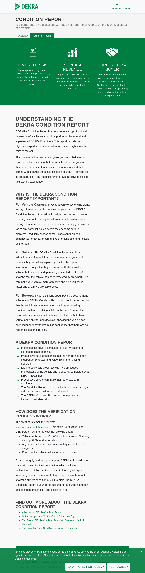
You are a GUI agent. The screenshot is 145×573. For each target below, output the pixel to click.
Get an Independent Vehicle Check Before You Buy (48, 516)
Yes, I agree (118, 566)
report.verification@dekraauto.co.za (34, 427)
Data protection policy (26, 558)
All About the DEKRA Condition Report (42, 512)
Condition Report (42, 35)
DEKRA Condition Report (34, 157)
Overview (23, 35)
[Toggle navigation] (116, 6)
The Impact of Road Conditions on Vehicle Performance (50, 528)
